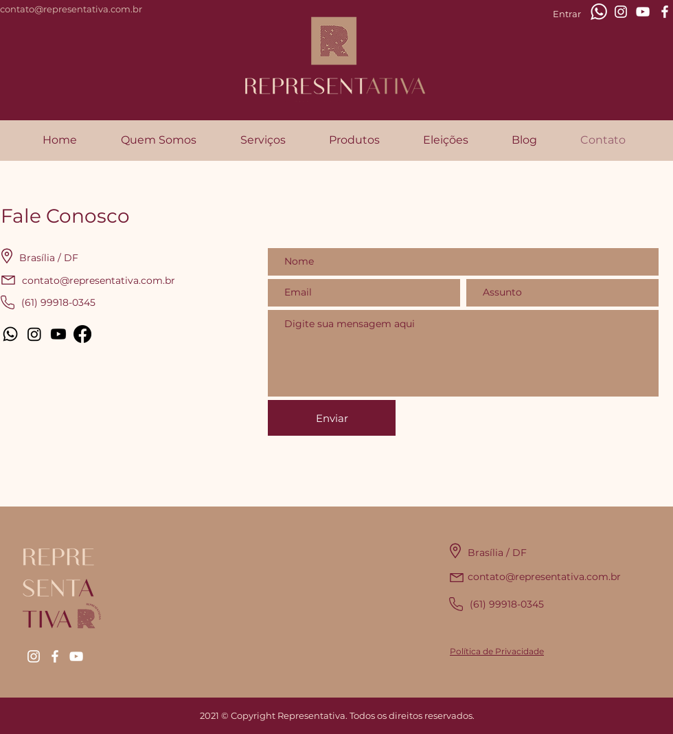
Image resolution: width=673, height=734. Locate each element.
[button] (262, 140)
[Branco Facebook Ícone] (665, 11)
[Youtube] (58, 334)
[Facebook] (82, 334)
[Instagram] (34, 334)
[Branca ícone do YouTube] (643, 11)
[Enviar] (332, 418)
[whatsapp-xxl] (599, 11)
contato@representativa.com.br (71, 8)
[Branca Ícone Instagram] (621, 11)
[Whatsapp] (10, 334)
